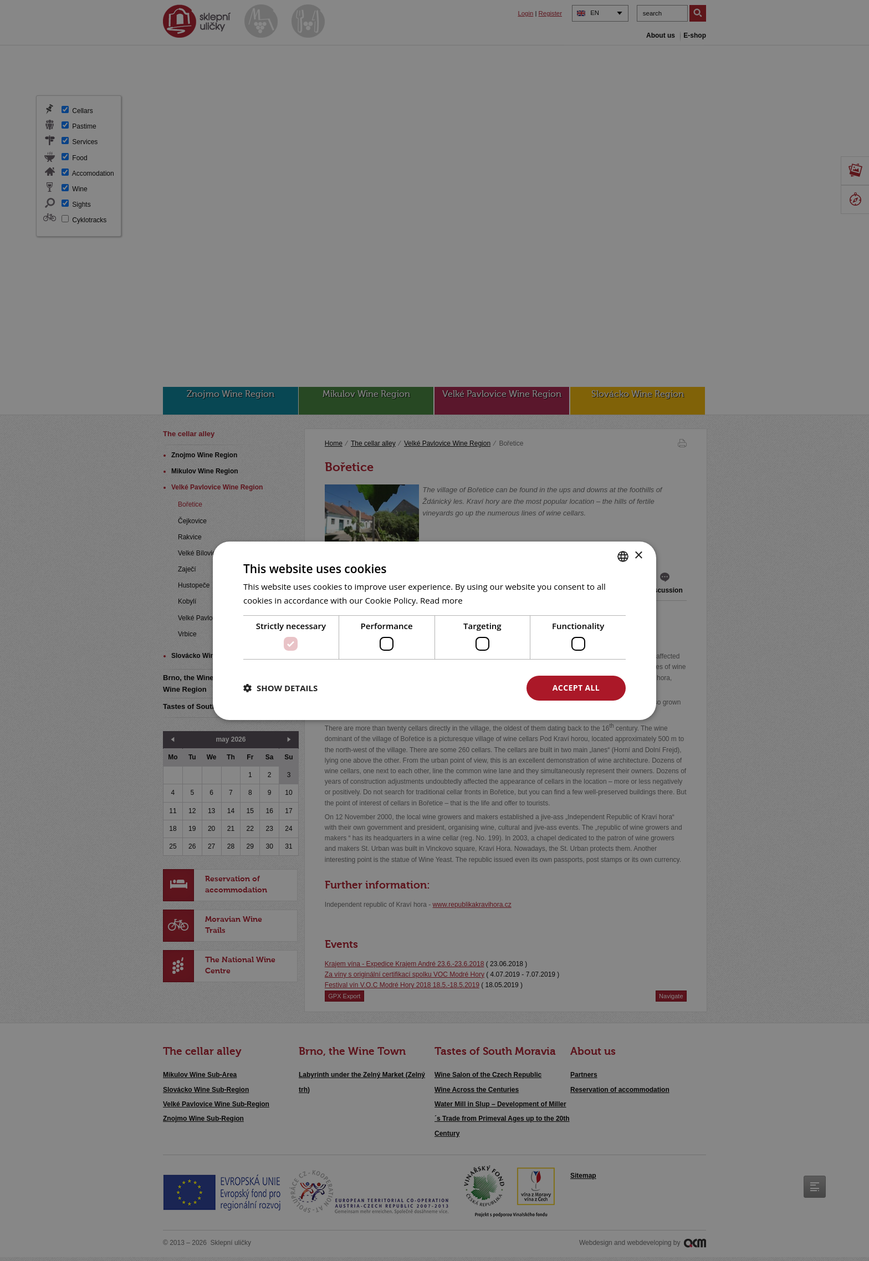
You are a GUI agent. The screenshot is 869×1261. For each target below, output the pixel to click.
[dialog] (434, 630)
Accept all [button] (576, 687)
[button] (280, 688)
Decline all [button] (468, 687)
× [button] (638, 556)
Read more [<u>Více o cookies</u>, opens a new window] (441, 600)
